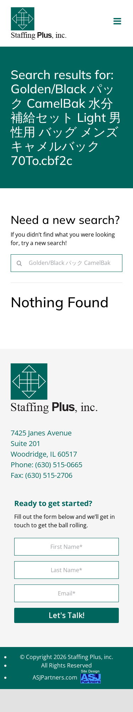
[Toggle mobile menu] (117, 21)
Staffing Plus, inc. (90, 657)
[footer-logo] (54, 366)
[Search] (19, 263)
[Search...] (66, 263)
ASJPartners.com (67, 678)
